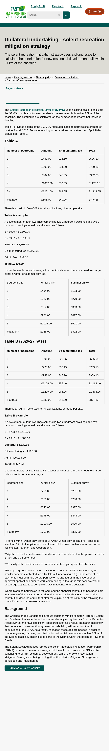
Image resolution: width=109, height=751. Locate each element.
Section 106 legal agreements (22, 80)
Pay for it (57, 6)
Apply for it (38, 6)
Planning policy (43, 77)
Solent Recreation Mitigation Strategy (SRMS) (37, 109)
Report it (76, 6)
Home (8, 77)
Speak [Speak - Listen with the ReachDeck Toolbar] (94, 11)
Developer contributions (66, 77)
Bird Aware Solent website (24, 667)
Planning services (23, 77)
